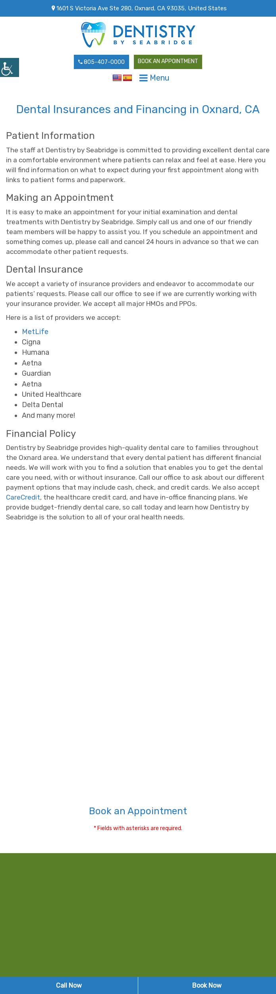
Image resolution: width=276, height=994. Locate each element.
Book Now (207, 985)
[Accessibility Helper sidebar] (9, 67)
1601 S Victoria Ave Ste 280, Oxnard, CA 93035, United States (139, 8)
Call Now (69, 985)
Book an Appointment (168, 61)
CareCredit (23, 497)
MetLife (35, 331)
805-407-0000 (101, 62)
